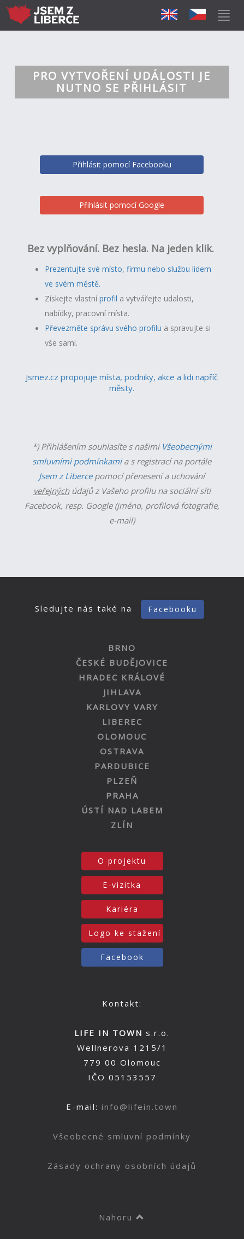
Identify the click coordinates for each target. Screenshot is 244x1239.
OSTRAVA (122, 751)
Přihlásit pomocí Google (121, 205)
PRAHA (122, 795)
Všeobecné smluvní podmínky (122, 1136)
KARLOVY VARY (122, 706)
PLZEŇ (122, 780)
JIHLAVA (122, 692)
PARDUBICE (122, 765)
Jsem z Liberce (65, 475)
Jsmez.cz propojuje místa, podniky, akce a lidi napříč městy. (122, 382)
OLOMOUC (122, 736)
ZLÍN (122, 824)
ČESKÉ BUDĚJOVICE (122, 662)
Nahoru (122, 1217)
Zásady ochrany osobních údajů (122, 1165)
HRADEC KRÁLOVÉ (122, 677)
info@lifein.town (140, 1106)
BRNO (122, 647)
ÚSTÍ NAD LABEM (122, 810)
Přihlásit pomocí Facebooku (122, 164)
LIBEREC (122, 721)
